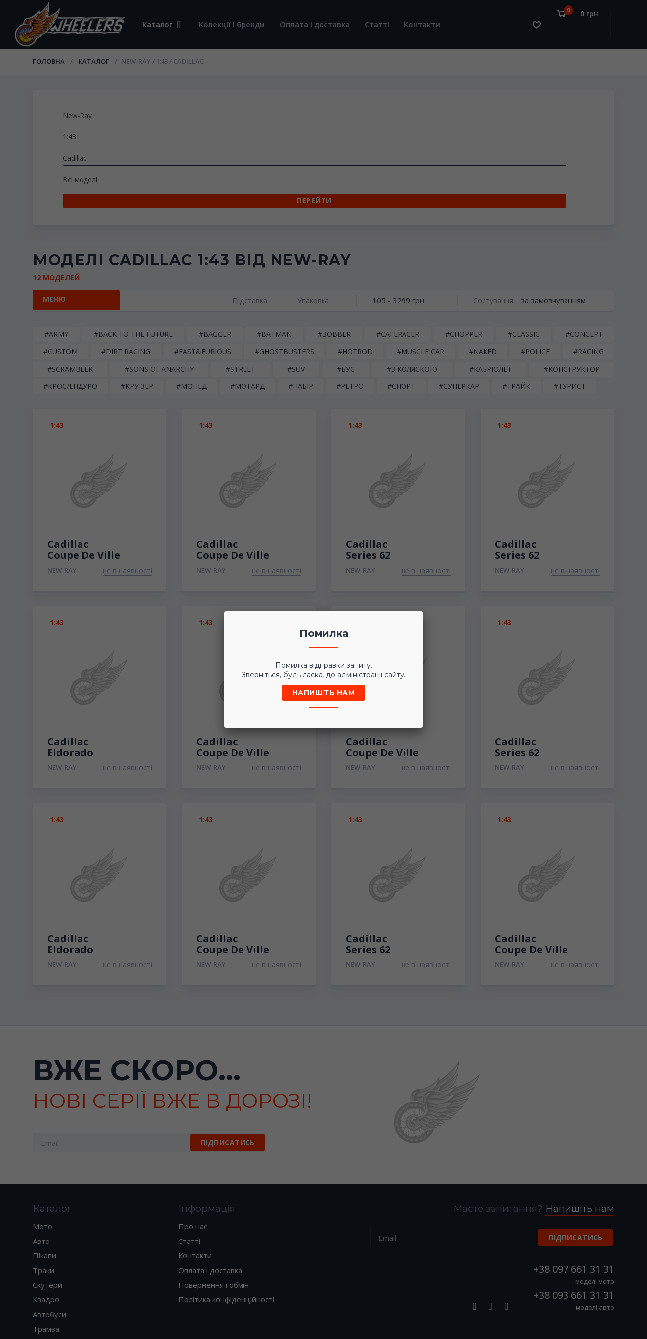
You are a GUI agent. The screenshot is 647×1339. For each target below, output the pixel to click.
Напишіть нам (323, 692)
